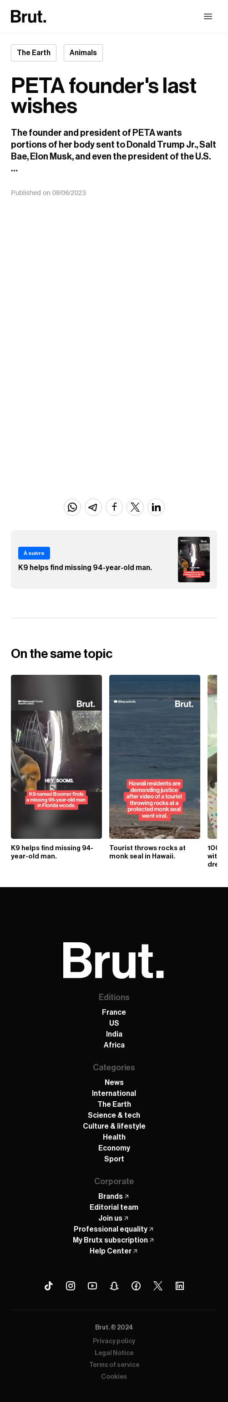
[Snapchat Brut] (114, 1286)
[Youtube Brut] (92, 1286)
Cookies (114, 1377)
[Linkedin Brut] (180, 1286)
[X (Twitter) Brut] (158, 1286)
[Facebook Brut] (136, 1286)
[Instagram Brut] (70, 1286)
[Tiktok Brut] (49, 1286)
